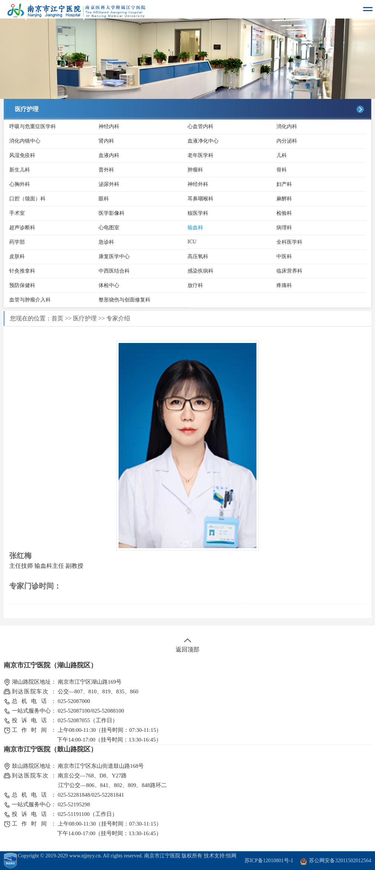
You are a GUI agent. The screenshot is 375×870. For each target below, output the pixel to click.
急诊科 (106, 242)
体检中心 (109, 285)
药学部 (17, 242)
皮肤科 (17, 256)
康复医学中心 (114, 256)
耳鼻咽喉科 (200, 198)
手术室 (17, 213)
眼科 (104, 198)
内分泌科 (286, 141)
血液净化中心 (203, 141)
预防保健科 (22, 285)
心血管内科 (200, 126)
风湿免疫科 (22, 155)
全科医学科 (289, 242)
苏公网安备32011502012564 (340, 860)
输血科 (195, 227)
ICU (192, 241)
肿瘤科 (195, 170)
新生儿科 (19, 170)
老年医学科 (200, 155)
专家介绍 (118, 318)
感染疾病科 (200, 271)
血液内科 (109, 155)
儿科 (281, 155)
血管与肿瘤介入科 (30, 300)
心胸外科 (19, 184)
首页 (57, 318)
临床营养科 (289, 271)
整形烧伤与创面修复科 (124, 300)
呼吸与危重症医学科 (32, 126)
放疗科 (195, 285)
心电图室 (109, 227)
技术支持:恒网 (220, 856)
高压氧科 (198, 256)
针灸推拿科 (22, 271)
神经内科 (109, 126)
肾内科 (106, 141)
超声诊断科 (22, 227)
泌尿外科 (109, 184)
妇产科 (284, 184)
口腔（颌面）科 (27, 198)
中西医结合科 (114, 271)
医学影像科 (112, 213)
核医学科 (198, 213)
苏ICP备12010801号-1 (269, 860)
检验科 (284, 213)
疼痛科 (284, 285)
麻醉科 (284, 198)
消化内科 (286, 126)
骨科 (281, 170)
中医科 (284, 256)
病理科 (284, 227)
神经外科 (198, 184)
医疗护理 (85, 318)
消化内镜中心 (24, 141)
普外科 (106, 170)
